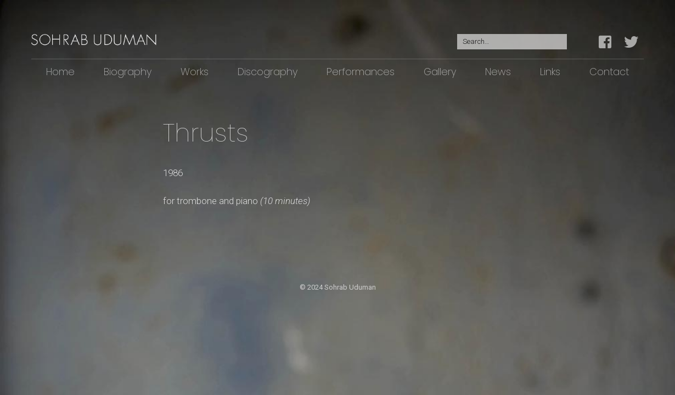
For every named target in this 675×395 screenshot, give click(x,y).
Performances (361, 71)
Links (550, 71)
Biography (127, 71)
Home (60, 71)
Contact (609, 71)
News (498, 71)
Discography (267, 71)
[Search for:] (512, 42)
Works (195, 71)
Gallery (440, 71)
